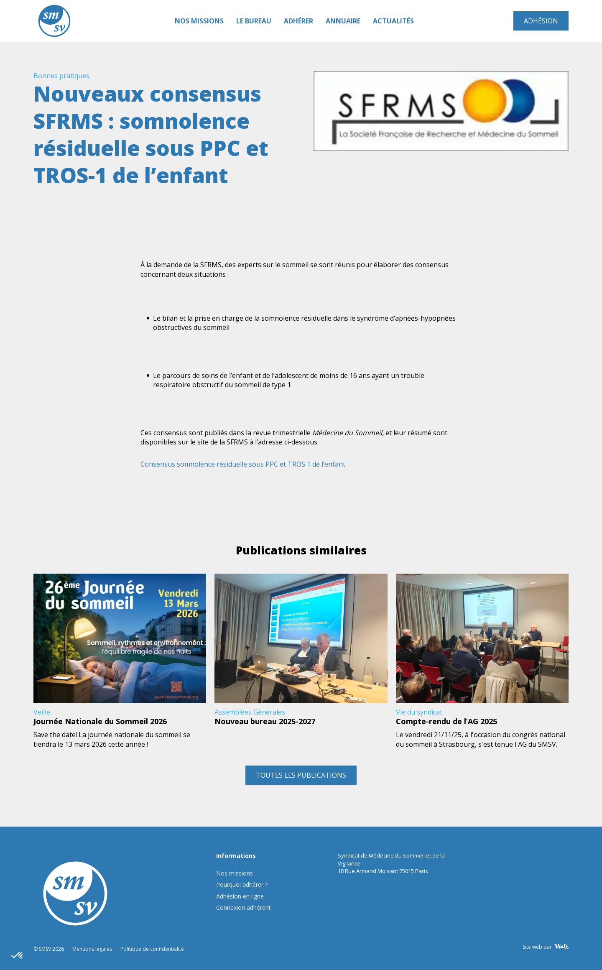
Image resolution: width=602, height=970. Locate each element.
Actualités (393, 21)
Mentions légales (92, 948)
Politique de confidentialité (152, 948)
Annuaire (343, 21)
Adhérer (298, 21)
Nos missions (199, 21)
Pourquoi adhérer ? (242, 884)
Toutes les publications (301, 775)
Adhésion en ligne (240, 896)
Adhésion (541, 21)
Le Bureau (253, 21)
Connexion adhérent (243, 907)
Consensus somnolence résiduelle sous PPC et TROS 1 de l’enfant (242, 464)
